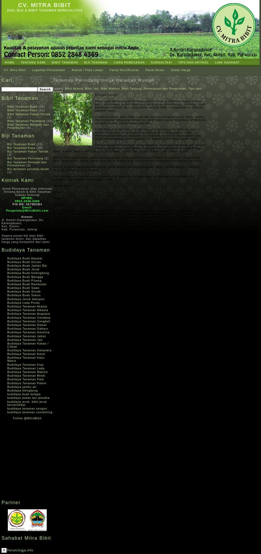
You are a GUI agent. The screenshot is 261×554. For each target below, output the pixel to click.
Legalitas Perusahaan (48, 70)
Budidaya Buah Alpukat (25, 258)
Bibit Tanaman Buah (22, 106)
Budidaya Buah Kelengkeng (28, 273)
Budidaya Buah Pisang (24, 280)
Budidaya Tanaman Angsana (28, 313)
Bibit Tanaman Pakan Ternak (29, 114)
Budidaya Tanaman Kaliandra (29, 350)
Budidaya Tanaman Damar (27, 324)
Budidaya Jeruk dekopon (26, 299)
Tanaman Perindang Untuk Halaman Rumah (103, 80)
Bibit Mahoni (110, 88)
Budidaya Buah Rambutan (26, 284)
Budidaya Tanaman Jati (25, 339)
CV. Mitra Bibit (44, 5)
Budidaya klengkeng (22, 390)
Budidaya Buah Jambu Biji (27, 265)
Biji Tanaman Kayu (21, 147)
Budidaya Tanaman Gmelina (28, 332)
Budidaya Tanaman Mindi (26, 375)
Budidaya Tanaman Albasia (27, 310)
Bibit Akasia (74, 88)
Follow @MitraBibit (27, 418)
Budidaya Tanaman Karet (26, 353)
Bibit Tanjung (132, 88)
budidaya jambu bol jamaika (28, 397)
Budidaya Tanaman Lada (26, 368)
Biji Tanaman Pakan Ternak (28, 151)
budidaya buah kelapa (24, 394)
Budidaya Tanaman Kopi (25, 364)
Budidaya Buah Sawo (23, 287)
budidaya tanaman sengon (27, 408)
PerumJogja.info (20, 550)
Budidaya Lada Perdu (23, 302)
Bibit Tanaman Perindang (26, 121)
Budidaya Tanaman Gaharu (27, 328)
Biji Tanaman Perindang (25, 158)
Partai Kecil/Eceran (124, 70)
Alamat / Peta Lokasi (87, 70)
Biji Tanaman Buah (21, 144)
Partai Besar (154, 70)
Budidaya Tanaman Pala (25, 379)
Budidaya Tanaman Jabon (26, 336)
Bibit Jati (92, 88)
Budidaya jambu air (22, 386)
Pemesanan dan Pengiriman (165, 88)
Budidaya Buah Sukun (24, 295)
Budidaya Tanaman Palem (26, 383)
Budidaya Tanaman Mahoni (27, 372)
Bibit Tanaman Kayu (22, 110)
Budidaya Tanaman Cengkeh (28, 321)
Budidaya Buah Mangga (25, 276)
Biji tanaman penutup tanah (28, 169)
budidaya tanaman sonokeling (29, 412)
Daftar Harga (181, 70)
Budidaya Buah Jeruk (23, 269)
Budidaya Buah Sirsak (24, 291)
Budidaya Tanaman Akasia (27, 306)
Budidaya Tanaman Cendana (29, 317)
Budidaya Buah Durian (24, 262)
